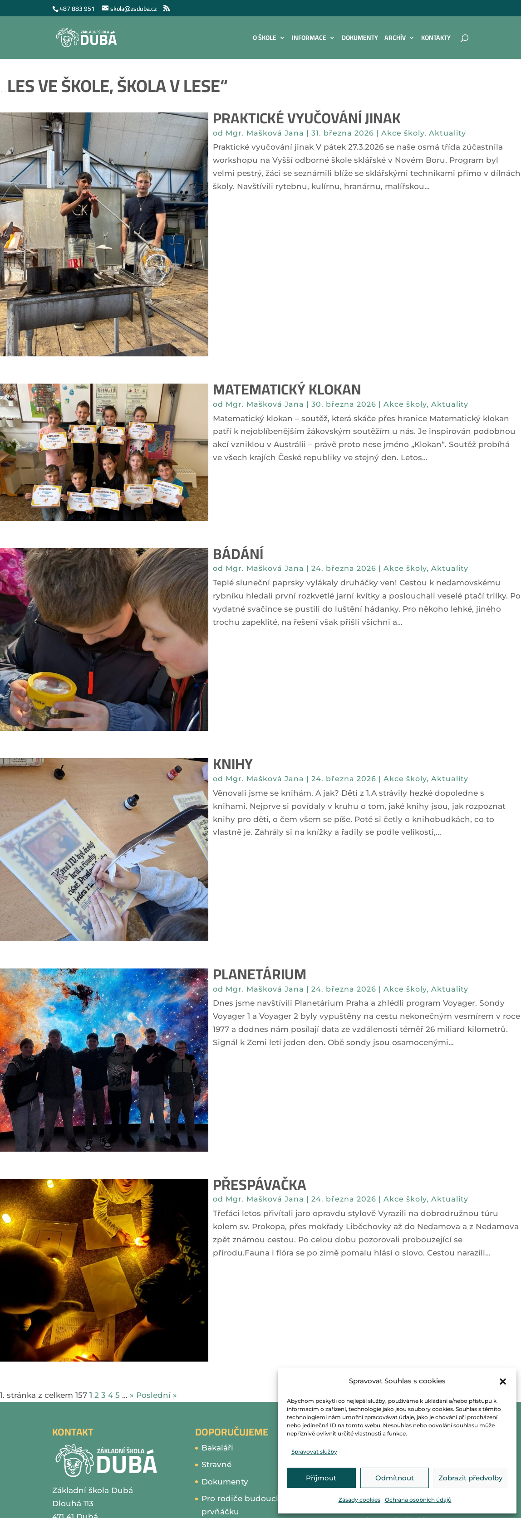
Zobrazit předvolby (470, 1478)
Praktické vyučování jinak (307, 117)
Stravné (216, 1464)
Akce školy (402, 133)
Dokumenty (360, 39)
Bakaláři (217, 1447)
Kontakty (436, 39)
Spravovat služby (314, 1451)
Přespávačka (259, 1184)
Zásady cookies (359, 1499)
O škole (264, 39)
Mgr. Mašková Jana (265, 133)
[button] (502, 1381)
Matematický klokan (287, 389)
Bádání (238, 553)
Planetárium (259, 974)
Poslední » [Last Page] (156, 1395)
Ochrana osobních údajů (418, 1499)
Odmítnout (394, 1478)
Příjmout (321, 1478)
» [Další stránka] (132, 1395)
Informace (309, 39)
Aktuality (447, 133)
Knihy (233, 763)
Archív (395, 39)
